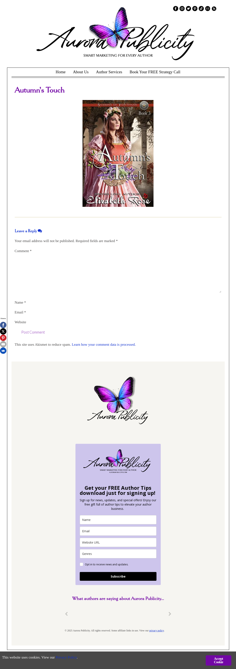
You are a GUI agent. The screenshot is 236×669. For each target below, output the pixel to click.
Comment (23, 251)
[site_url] (118, 542)
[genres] (118, 553)
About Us (80, 72)
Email (20, 312)
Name (20, 302)
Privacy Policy (66, 657)
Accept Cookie (218, 660)
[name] (118, 519)
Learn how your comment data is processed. (104, 345)
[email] (118, 531)
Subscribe (118, 576)
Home (60, 72)
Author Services (109, 72)
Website (20, 322)
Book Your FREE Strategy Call (155, 72)
